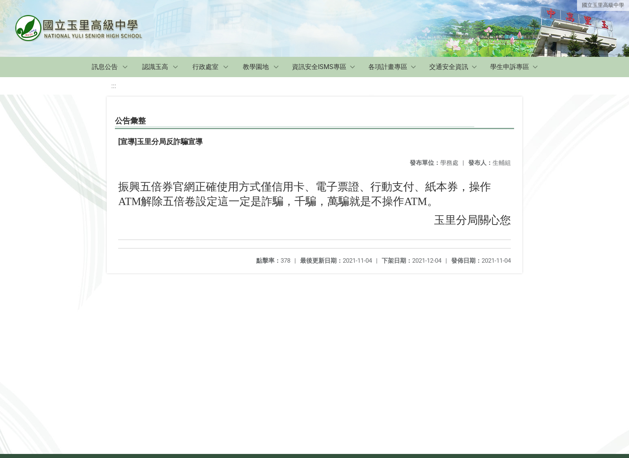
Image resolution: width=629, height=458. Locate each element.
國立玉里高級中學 (603, 5)
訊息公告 (105, 67)
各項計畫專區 (387, 67)
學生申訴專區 (509, 67)
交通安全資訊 (448, 67)
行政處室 (205, 67)
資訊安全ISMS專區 (319, 67)
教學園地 (256, 67)
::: (113, 86)
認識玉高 (155, 67)
